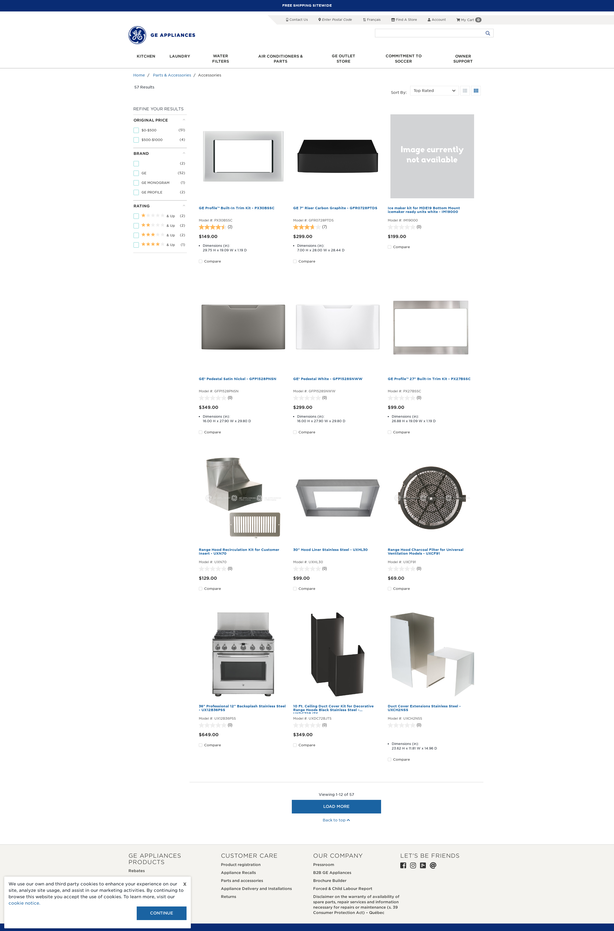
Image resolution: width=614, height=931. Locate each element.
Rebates (136, 865)
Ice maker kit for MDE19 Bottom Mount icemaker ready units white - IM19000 (424, 204)
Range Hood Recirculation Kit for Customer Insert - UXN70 (239, 546)
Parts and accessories (242, 875)
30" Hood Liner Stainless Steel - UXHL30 (330, 544)
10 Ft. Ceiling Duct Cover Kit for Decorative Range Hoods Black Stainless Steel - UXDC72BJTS (333, 703)
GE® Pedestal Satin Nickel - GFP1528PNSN (237, 374)
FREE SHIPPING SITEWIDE (307, 5)
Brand (159, 148)
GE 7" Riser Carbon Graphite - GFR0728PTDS (335, 203)
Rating (159, 200)
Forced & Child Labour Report (342, 883)
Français (372, 20)
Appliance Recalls (238, 867)
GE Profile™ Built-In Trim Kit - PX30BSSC (236, 203)
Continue (161, 913)
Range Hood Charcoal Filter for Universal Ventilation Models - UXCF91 (425, 546)
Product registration (241, 859)
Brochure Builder (329, 875)
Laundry (180, 56)
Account (437, 20)
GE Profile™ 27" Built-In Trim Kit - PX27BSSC (429, 374)
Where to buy (141, 873)
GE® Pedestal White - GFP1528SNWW (327, 374)
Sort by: (399, 87)
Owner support (462, 56)
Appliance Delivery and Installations (256, 883)
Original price (159, 114)
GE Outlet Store (343, 56)
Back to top (336, 815)
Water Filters (221, 56)
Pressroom (323, 859)
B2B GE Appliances (332, 867)
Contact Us (297, 20)
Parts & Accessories (172, 70)
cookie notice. (24, 903)
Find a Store (404, 20)
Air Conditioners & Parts (280, 56)
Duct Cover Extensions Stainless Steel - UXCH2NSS (424, 703)
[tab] (159, 126)
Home (139, 70)
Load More (336, 801)
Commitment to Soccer (403, 56)
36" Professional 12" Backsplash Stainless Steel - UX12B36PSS (242, 703)
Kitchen (147, 56)
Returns (228, 891)
